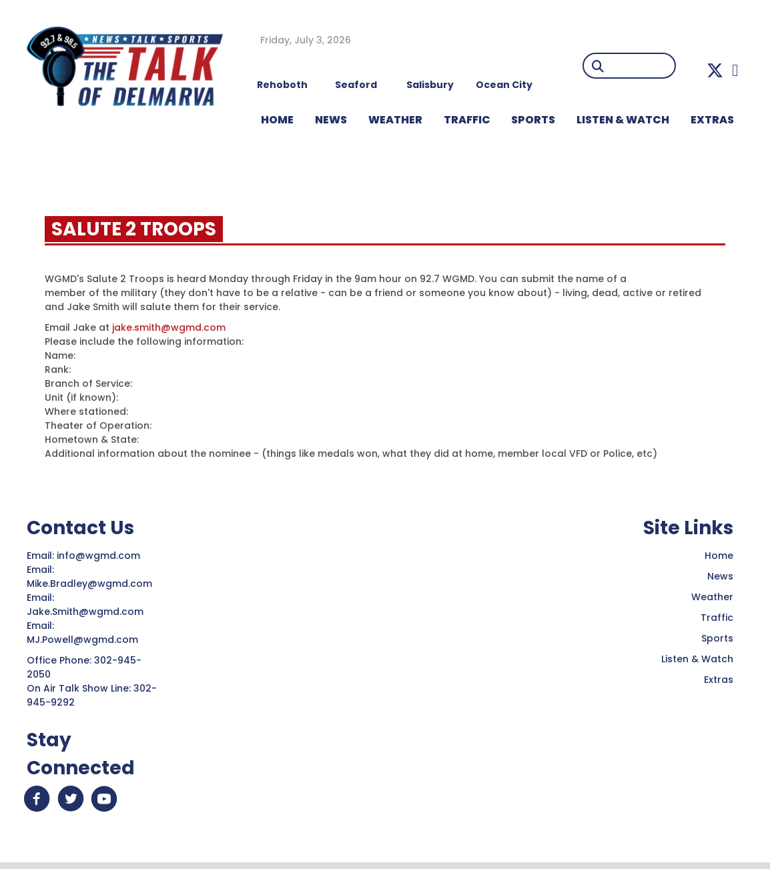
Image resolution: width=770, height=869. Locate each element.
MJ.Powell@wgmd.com (85, 639)
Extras (718, 679)
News (720, 576)
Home (719, 555)
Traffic (717, 617)
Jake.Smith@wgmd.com (86, 611)
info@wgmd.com (100, 555)
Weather (712, 597)
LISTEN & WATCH (622, 119)
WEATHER (395, 119)
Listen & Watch (697, 659)
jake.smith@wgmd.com (169, 327)
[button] (715, 70)
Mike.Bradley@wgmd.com (89, 583)
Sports (533, 119)
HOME (277, 119)
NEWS (331, 119)
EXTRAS (712, 119)
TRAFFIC (467, 119)
